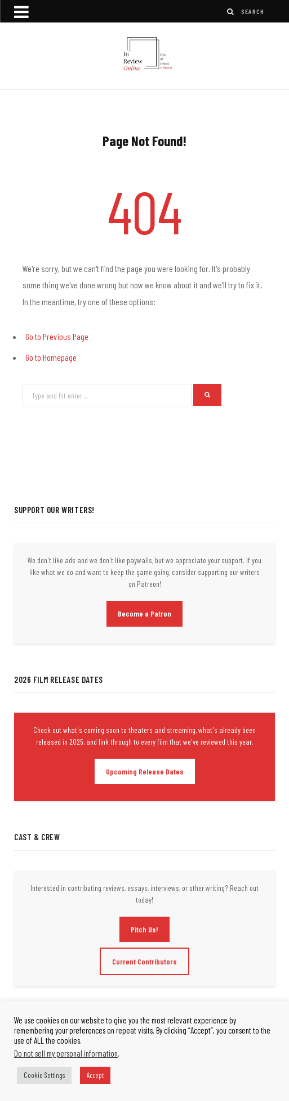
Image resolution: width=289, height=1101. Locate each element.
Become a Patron (144, 613)
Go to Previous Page (56, 336)
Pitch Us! (144, 929)
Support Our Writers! (54, 510)
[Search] (231, 11)
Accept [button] (95, 1075)
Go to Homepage (51, 357)
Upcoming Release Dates (145, 771)
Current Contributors (144, 961)
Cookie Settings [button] (44, 1075)
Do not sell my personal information (66, 1053)
